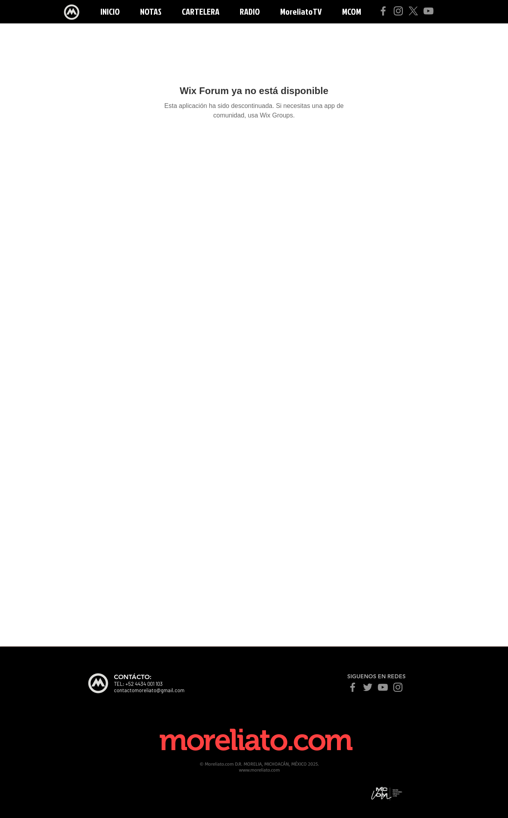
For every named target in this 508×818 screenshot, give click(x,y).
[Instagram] (398, 11)
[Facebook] (383, 11)
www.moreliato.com (259, 770)
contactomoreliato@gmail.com (149, 690)
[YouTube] (428, 11)
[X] (413, 11)
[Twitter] (368, 687)
